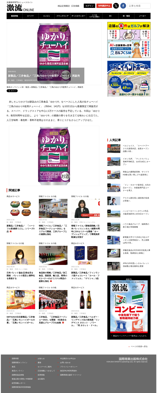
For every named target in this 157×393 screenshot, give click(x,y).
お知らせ (41, 358)
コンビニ (46, 16)
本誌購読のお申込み (68, 358)
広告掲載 (75, 6)
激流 (13, 367)
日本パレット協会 (21, 269)
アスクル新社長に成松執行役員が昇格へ (136, 199)
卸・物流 (126, 16)
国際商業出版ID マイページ (70, 375)
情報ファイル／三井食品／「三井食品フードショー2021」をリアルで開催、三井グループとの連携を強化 (53, 230)
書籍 (39, 362)
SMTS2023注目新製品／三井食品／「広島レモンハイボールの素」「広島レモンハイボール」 (21, 320)
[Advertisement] (129, 117)
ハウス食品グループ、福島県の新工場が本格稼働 (136, 225)
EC (110, 16)
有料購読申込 (104, 6)
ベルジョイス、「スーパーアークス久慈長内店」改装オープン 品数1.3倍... (137, 148)
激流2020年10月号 (31, 80)
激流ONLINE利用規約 (68, 371)
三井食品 (19, 80)
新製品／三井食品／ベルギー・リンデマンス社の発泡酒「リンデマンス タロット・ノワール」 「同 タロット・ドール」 (85, 321)
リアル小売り (94, 16)
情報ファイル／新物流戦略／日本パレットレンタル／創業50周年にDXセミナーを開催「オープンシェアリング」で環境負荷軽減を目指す (85, 231)
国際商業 (15, 358)
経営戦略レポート (19, 383)
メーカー (142, 16)
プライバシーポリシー (68, 367)
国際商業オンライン (19, 362)
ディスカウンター (78, 16)
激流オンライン (13, 87)
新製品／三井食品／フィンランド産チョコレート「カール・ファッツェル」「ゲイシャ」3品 (85, 275)
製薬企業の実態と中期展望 (22, 379)
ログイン (89, 6)
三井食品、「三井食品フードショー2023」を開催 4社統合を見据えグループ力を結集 (53, 320)
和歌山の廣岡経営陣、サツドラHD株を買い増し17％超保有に (136, 173)
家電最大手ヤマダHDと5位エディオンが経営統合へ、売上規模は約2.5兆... (136, 240)
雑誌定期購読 (64, 6)
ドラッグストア (62, 16)
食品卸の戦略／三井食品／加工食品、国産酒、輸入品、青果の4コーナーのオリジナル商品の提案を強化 (53, 277)
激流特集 (14, 16)
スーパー (30, 16)
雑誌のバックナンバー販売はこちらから (130, 336)
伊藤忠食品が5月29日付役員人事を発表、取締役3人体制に (136, 251)
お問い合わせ (65, 362)
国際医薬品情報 (18, 375)
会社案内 (41, 379)
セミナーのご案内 (45, 367)
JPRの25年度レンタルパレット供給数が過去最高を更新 (136, 264)
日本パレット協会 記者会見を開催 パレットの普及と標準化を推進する (21, 275)
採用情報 (41, 375)
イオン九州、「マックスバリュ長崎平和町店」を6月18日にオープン (136, 161)
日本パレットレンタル (87, 222)
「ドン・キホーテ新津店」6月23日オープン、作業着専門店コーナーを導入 (136, 188)
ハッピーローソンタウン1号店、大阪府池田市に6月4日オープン (136, 212)
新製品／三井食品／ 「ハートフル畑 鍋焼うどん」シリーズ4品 (21, 228)
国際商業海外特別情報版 (21, 387)
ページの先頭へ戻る (139, 346)
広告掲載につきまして (46, 371)
